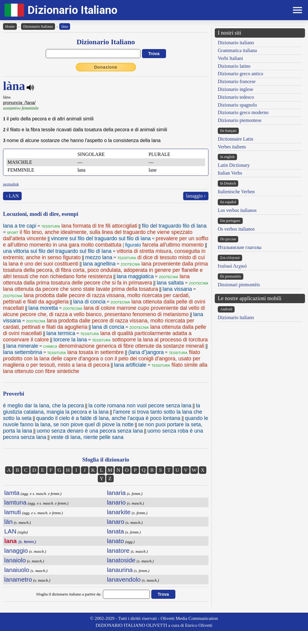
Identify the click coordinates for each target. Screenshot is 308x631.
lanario (116, 502)
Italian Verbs (230, 173)
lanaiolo (15, 560)
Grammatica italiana (237, 50)
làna (64, 26)
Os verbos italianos (236, 229)
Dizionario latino (234, 66)
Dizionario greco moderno (243, 112)
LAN (10, 531)
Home (10, 26)
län (8, 521)
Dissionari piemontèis (239, 284)
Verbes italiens (232, 146)
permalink (11, 184)
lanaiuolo (16, 569)
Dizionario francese (237, 81)
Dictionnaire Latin (235, 138)
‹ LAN (12, 195)
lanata (115, 531)
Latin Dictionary (234, 165)
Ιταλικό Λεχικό (232, 266)
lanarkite (119, 511)
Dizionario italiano (236, 42)
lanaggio (16, 550)
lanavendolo (124, 579)
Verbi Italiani (230, 58)
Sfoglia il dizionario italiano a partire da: (68, 594)
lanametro (18, 579)
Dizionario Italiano (72, 10)
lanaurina (120, 569)
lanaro (116, 521)
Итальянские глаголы (239, 247)
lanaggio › (195, 195)
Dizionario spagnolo (237, 104)
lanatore (118, 550)
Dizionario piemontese (239, 120)
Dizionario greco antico (240, 73)
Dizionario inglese (235, 89)
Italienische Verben (236, 191)
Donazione (106, 67)
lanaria (116, 492)
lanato (115, 540)
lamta (12, 492)
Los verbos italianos (237, 210)
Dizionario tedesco (236, 97)
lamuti (12, 511)
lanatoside (121, 560)
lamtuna (15, 502)
